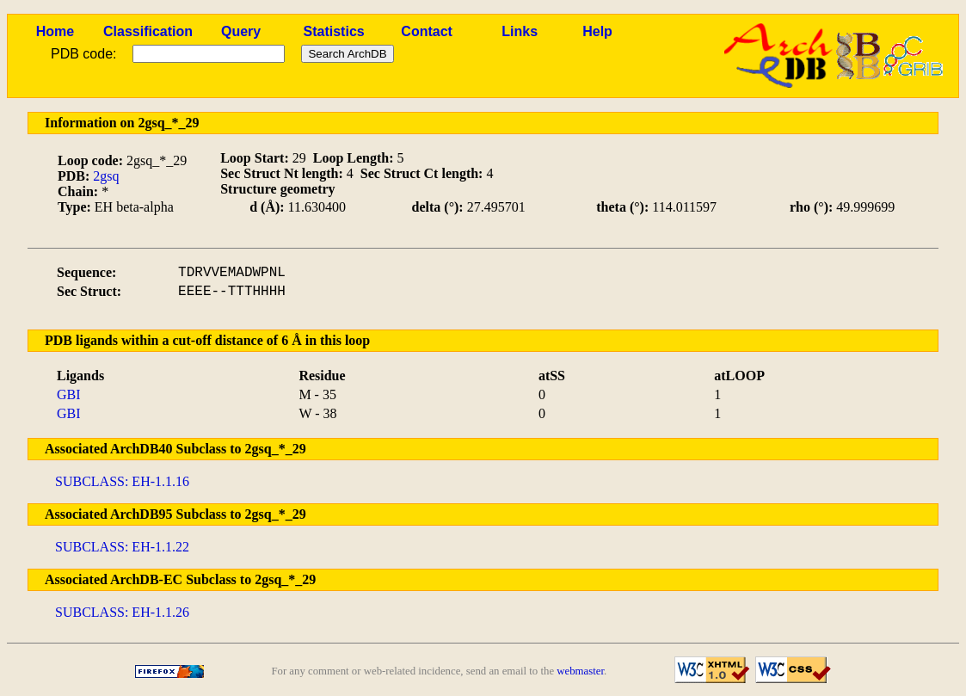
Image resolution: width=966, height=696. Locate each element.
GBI (69, 394)
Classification (148, 31)
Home (55, 31)
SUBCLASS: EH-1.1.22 (122, 546)
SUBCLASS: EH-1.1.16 (122, 481)
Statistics (334, 31)
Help (597, 31)
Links (519, 31)
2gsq (106, 176)
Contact (426, 31)
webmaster (580, 671)
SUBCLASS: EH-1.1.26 (122, 612)
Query (241, 31)
